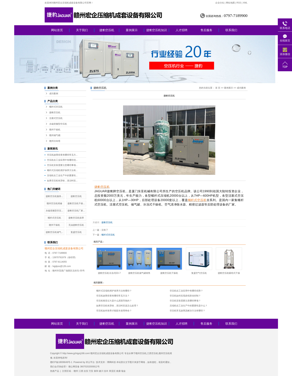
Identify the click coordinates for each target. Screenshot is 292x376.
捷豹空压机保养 (76, 218)
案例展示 (132, 30)
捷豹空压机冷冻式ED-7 (109, 273)
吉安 (86, 371)
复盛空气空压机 (199, 273)
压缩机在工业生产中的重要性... (62, 175)
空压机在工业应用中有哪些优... (62, 160)
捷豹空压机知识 (156, 30)
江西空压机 (152, 353)
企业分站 (219, 2)
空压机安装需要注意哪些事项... (62, 165)
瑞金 (123, 371)
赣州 (76, 371)
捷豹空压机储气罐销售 (139, 273)
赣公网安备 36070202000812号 (84, 366)
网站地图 (230, 2)
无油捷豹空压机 (76, 225)
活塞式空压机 (56, 118)
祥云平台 (90, 362)
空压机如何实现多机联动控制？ (185, 295)
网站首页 (57, 30)
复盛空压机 (76, 232)
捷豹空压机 (106, 30)
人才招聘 (181, 30)
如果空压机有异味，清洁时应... (62, 180)
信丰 (106, 371)
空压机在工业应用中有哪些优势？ (186, 290)
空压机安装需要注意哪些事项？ (185, 300)
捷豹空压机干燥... (76, 203)
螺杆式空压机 (56, 107)
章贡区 (112, 371)
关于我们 (82, 30)
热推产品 (54, 371)
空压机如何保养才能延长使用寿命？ (114, 310)
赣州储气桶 (54, 135)
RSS (238, 2)
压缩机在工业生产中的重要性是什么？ (188, 305)
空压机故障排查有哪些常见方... (62, 155)
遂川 (101, 371)
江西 (81, 371)
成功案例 (53, 93)
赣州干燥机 (54, 129)
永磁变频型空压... (54, 210)
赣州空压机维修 (54, 203)
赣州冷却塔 (54, 141)
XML (245, 2)
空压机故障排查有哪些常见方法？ (112, 295)
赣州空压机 (140, 353)
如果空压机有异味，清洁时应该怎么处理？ (117, 305)
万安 (91, 371)
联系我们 (231, 30)
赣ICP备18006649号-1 (61, 362)
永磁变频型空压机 (58, 124)
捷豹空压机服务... (54, 196)
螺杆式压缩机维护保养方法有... (62, 170)
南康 (118, 371)
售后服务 (206, 30)
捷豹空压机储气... (54, 232)
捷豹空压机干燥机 (169, 273)
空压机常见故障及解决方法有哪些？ (187, 310)
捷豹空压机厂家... (76, 210)
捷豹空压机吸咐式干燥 (229, 273)
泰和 (96, 371)
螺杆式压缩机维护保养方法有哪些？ (114, 290)
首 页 (217, 88)
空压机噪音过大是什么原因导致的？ (114, 300)
